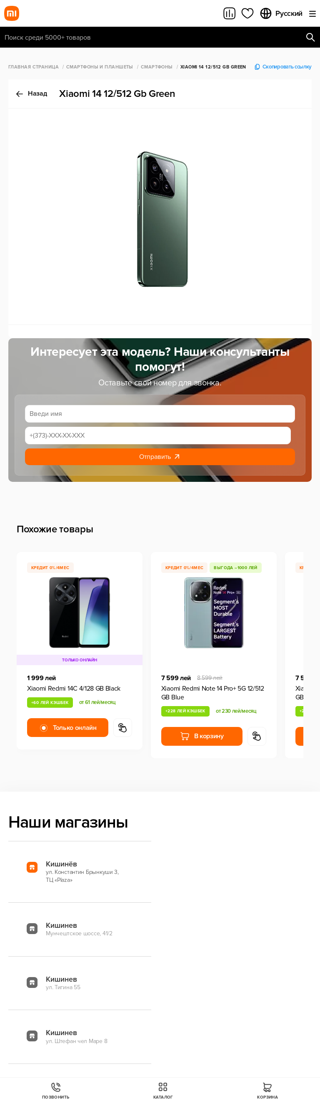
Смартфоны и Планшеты (99, 67)
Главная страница (33, 67)
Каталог (163, 1091)
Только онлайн (68, 728)
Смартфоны (157, 67)
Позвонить (56, 1091)
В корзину (202, 736)
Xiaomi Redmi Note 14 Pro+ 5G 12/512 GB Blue (212, 692)
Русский (280, 13)
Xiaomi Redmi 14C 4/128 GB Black (73, 688)
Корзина (267, 1091)
